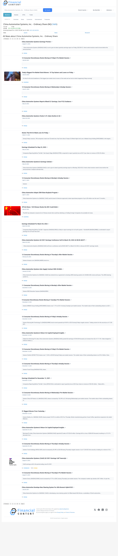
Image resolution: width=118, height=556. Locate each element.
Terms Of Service (70, 546)
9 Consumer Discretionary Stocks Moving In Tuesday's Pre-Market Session (47, 319)
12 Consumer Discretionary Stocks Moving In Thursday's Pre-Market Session (47, 504)
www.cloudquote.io (64, 543)
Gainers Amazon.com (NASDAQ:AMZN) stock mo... (36, 276)
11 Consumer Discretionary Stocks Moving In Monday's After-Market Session (47, 303)
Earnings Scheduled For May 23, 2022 (35, 155)
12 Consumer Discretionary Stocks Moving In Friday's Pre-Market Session (46, 59)
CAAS (54, 24)
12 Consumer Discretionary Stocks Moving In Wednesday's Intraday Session (47, 90)
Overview (15, 19)
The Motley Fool (27, 498)
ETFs (23, 15)
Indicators (109, 10)
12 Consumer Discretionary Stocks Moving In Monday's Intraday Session (46, 188)
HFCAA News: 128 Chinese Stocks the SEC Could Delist (40, 219)
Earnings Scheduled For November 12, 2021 (37, 403)
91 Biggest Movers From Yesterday (34, 439)
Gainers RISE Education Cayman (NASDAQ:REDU (36, 309)
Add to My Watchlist (34, 30)
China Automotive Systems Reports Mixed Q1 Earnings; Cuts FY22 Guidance (47, 106)
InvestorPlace (26, 84)
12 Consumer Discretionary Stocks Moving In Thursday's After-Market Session (48, 270)
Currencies (29, 19)
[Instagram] (106, 545)
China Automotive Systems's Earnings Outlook (37, 171)
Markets (7, 15)
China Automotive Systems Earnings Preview (37, 42)
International (38, 19)
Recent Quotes (82, 10)
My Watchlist (96, 10)
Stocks (16, 15)
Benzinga (26, 53)
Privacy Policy (60, 546)
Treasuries (47, 19)
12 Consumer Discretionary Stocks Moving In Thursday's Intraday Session (46, 387)
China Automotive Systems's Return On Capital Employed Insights (44, 354)
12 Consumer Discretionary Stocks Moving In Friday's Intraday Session (45, 337)
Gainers (25, 194)
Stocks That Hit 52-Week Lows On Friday (36, 140)
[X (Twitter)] (95, 545)
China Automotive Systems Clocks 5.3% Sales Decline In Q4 (42, 121)
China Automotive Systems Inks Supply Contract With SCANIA (43, 286)
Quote (25, 32)
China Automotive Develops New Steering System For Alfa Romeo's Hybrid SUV (48, 520)
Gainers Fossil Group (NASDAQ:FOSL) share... (35, 393)
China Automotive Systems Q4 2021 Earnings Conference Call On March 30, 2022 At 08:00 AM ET (54, 255)
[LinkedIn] (102, 545)
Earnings (36, 498)
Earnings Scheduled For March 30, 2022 (35, 237)
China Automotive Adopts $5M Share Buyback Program (40, 203)
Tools (31, 15)
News (22, 19)
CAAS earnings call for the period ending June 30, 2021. (38, 494)
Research (87, 32)
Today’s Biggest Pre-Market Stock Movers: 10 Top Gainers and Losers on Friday (48, 75)
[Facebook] (98, 545)
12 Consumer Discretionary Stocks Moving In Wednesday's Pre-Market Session (48, 418)
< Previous (6, 38)
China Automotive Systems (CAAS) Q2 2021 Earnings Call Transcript (45, 489)
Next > (22, 38)
